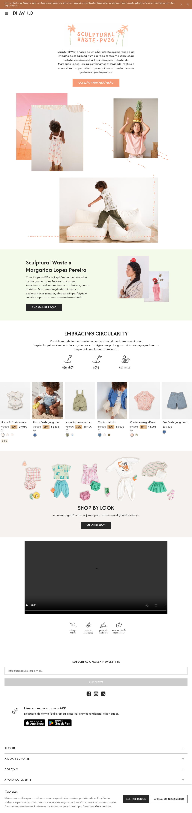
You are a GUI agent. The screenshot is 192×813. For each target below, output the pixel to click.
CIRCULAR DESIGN (68, 367)
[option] (90, 4)
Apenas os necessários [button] (169, 799)
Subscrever (96, 682)
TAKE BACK (96, 367)
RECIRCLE (124, 367)
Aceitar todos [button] (136, 799)
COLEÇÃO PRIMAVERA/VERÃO (96, 83)
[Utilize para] (34, 722)
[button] (8, 13)
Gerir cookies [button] (103, 806)
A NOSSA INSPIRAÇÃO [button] (44, 307)
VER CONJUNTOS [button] (96, 525)
